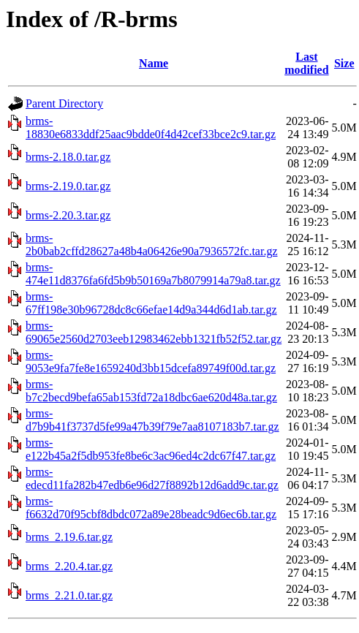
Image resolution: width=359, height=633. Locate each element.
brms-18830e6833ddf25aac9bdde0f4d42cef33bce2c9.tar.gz (151, 127)
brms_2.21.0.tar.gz (69, 595)
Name (153, 63)
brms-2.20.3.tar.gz (68, 215)
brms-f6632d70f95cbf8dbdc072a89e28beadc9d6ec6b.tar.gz (151, 507)
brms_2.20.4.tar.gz (69, 566)
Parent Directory (64, 103)
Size (344, 63)
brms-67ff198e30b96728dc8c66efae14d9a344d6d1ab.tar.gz (151, 303)
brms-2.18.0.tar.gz (68, 157)
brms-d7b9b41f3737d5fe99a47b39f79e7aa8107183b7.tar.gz (152, 420)
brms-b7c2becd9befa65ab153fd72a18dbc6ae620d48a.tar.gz (151, 390)
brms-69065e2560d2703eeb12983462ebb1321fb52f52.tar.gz (153, 332)
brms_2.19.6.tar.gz (69, 537)
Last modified (306, 63)
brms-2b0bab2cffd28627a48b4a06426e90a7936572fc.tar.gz (152, 244)
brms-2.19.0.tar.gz (68, 186)
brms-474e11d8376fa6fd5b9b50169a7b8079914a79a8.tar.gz (153, 274)
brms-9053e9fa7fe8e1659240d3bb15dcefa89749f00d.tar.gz (151, 361)
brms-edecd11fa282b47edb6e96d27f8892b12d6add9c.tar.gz (152, 478)
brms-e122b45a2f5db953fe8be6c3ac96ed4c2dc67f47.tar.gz (151, 449)
